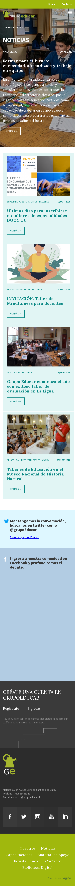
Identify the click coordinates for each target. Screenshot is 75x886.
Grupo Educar (10, 27)
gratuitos (31, 201)
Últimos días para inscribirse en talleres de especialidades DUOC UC (37, 215)
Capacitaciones (19, 854)
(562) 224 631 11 (22, 793)
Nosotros (28, 848)
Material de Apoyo (53, 854)
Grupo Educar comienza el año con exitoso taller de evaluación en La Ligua (38, 386)
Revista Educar (27, 861)
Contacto (67, 4)
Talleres (44, 201)
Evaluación (13, 372)
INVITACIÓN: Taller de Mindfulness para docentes (35, 301)
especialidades (15, 201)
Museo (11, 460)
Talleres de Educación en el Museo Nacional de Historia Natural (35, 474)
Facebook (18, 562)
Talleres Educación (38, 460)
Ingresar (34, 709)
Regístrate (11, 709)
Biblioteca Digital (37, 867)
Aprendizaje (10, 51)
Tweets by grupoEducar (24, 537)
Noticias (24, 27)
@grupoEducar (23, 529)
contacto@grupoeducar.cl (25, 797)
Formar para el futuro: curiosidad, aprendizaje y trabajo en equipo (37, 65)
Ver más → (11, 131)
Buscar (52, 4)
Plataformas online (18, 289)
